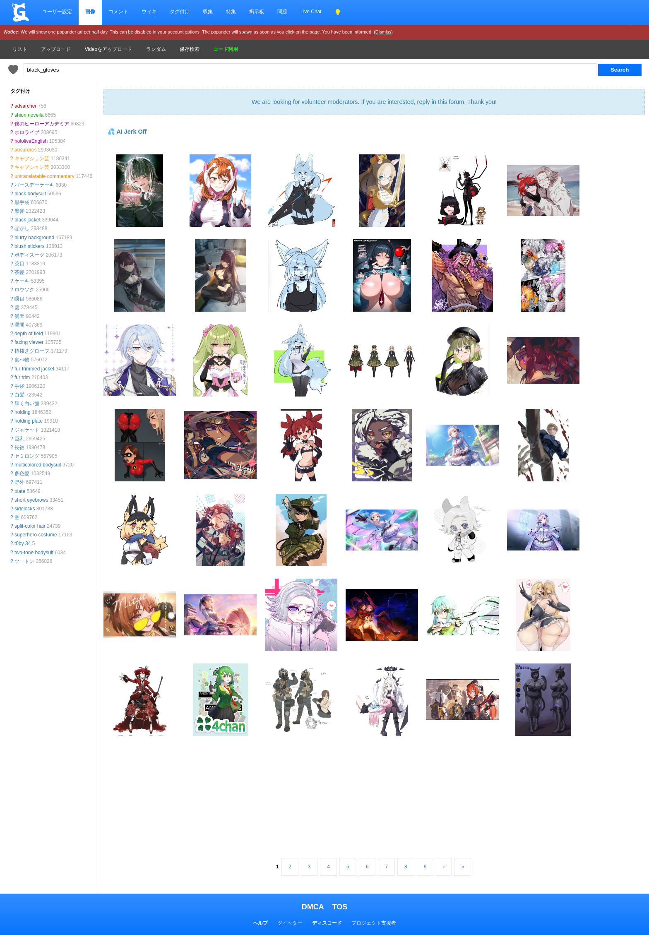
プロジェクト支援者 (373, 923)
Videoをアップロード (108, 49)
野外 (19, 482)
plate (19, 491)
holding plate (28, 421)
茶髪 (19, 272)
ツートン (24, 561)
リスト (19, 49)
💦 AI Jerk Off (127, 131)
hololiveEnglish (31, 141)
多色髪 (21, 473)
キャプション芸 (31, 158)
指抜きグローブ (31, 351)
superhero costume (35, 535)
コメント (118, 11)
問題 (282, 11)
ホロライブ (26, 132)
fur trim (22, 377)
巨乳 (19, 439)
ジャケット (26, 430)
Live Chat (311, 11)
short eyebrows (31, 500)
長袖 (19, 447)
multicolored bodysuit (37, 465)
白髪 (19, 395)
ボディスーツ (29, 255)
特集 (231, 11)
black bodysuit (30, 194)
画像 (90, 11)
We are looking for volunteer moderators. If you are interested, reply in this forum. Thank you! (374, 102)
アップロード (56, 49)
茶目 (19, 264)
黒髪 (19, 211)
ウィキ (149, 11)
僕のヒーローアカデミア (41, 124)
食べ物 (21, 360)
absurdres (25, 150)
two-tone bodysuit (33, 552)
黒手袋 (21, 202)
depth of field (28, 334)
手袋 (19, 386)
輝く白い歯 (26, 403)
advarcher (25, 106)
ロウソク (24, 290)
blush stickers (29, 246)
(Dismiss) (383, 31)
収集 (208, 11)
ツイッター (289, 923)
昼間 (19, 325)
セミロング (26, 456)
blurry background (34, 237)
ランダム (156, 49)
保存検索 (190, 49)
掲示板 (256, 11)
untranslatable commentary (44, 176)
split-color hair (30, 526)
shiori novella (28, 115)
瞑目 (19, 299)
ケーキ (21, 281)
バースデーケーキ (34, 185)
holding (22, 412)
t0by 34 (22, 543)
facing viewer (28, 342)
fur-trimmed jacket (34, 369)
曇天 (19, 316)
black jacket (27, 220)
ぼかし (21, 228)
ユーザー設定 (57, 11)
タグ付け (180, 11)
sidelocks (24, 509)
